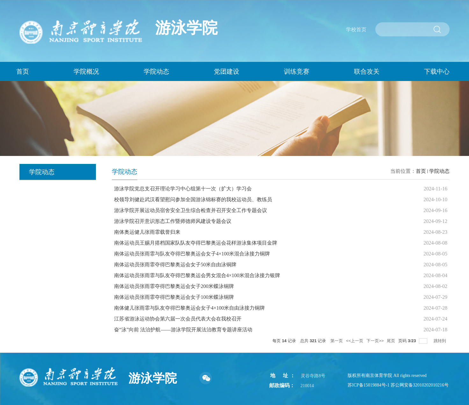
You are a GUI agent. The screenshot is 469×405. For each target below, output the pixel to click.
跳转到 (440, 340)
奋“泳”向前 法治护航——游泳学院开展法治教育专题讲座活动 (183, 329)
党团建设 (226, 71)
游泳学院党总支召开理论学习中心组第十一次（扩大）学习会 (183, 188)
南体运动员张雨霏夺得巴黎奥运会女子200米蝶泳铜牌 (174, 286)
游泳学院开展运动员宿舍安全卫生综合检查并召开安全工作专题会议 (190, 210)
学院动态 (156, 71)
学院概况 (86, 71)
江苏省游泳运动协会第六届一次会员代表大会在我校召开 (178, 318)
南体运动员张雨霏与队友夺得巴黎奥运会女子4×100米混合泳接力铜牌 (192, 253)
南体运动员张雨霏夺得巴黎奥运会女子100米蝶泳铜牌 (174, 297)
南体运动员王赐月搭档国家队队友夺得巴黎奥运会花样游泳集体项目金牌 (195, 243)
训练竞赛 (296, 71)
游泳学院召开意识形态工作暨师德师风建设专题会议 (172, 221)
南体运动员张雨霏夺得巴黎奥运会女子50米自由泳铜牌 (175, 264)
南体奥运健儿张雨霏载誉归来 (147, 232)
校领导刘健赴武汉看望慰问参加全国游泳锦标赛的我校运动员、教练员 (193, 199)
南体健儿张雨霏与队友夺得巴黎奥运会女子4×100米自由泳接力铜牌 (189, 308)
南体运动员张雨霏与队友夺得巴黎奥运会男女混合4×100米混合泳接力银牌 (197, 275)
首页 (421, 171)
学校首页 (356, 29)
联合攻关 (366, 71)
